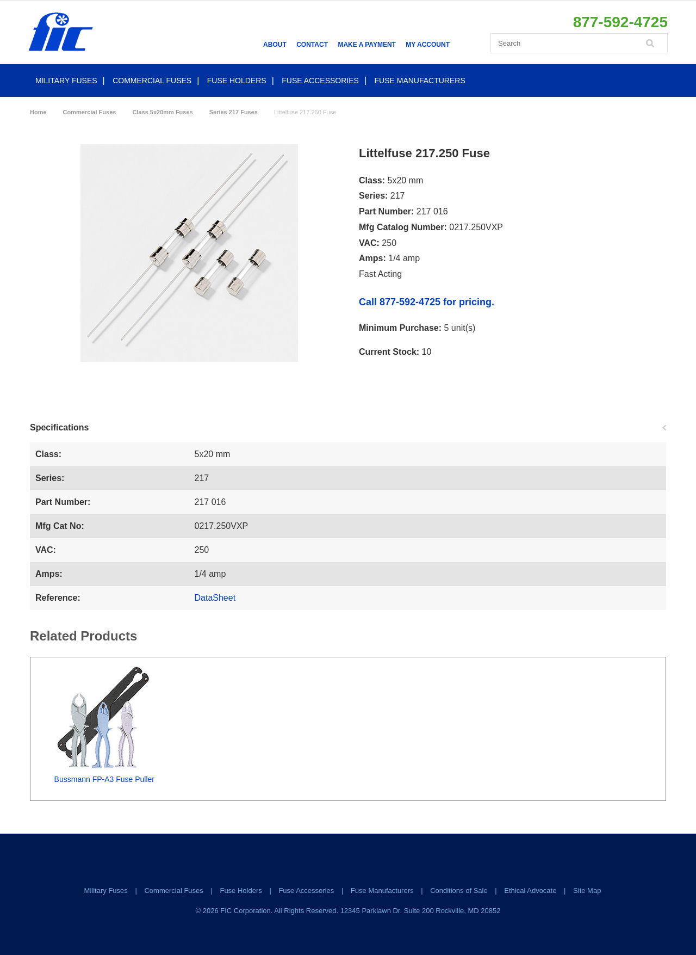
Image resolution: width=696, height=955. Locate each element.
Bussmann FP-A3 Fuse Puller (104, 779)
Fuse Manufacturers (420, 80)
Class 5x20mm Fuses (162, 112)
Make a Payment (366, 44)
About (275, 44)
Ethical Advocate (530, 890)
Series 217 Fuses (233, 112)
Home (38, 112)
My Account (428, 44)
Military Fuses (66, 80)
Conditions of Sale (459, 890)
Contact (312, 44)
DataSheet (215, 597)
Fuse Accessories (320, 80)
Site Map (587, 890)
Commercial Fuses (152, 80)
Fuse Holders (236, 80)
